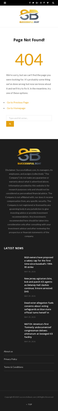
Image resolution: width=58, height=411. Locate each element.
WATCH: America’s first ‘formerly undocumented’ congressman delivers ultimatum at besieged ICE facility (38, 330)
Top (29, 404)
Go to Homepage (16, 108)
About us (8, 351)
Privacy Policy (10, 359)
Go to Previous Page (18, 102)
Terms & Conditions (13, 367)
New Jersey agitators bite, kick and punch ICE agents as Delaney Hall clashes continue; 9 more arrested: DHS (38, 285)
